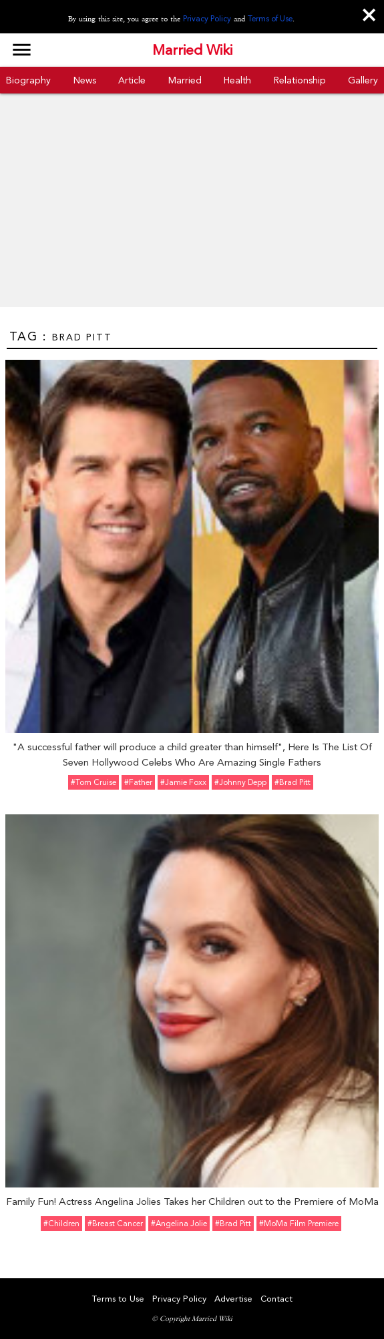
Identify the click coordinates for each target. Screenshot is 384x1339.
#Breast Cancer (115, 1223)
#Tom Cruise (93, 782)
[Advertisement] (192, 206)
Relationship (300, 80)
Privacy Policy (207, 18)
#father (138, 782)
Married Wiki (192, 50)
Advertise (233, 1299)
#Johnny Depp (240, 782)
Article (132, 80)
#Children (61, 1223)
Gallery (363, 80)
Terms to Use (118, 1299)
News (84, 80)
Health (237, 80)
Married (185, 80)
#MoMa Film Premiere (299, 1223)
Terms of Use (270, 18)
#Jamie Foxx (183, 782)
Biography (28, 80)
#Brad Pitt (292, 782)
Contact (276, 1299)
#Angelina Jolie (179, 1223)
